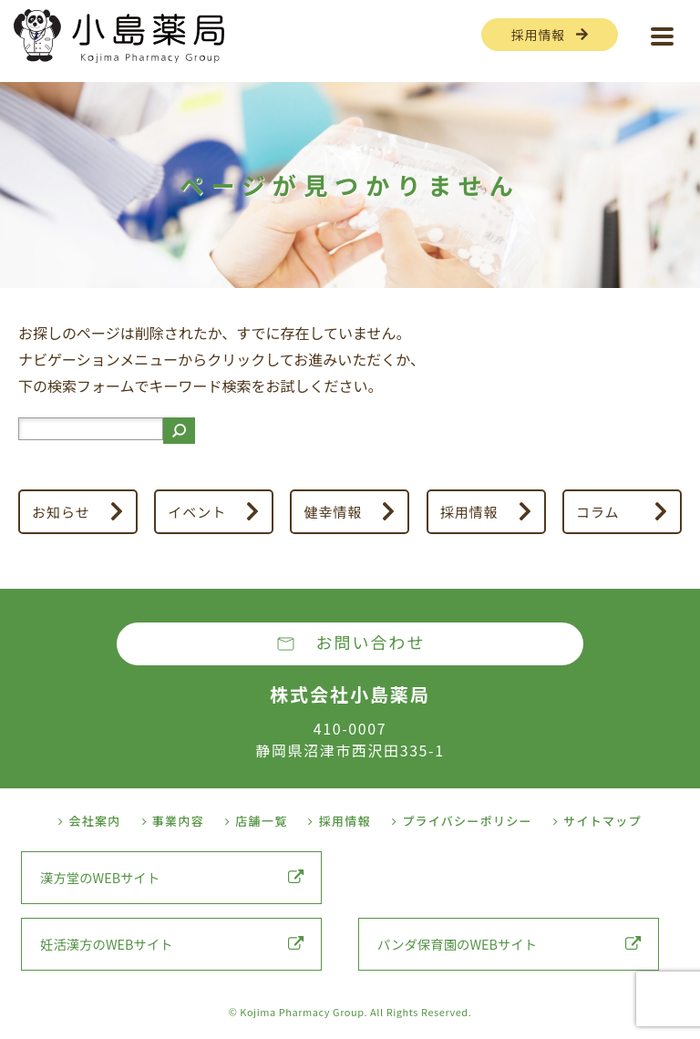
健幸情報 (333, 511)
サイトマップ (597, 820)
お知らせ (61, 511)
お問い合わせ (371, 641)
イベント (197, 511)
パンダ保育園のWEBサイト (509, 943)
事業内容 (173, 820)
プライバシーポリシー (462, 820)
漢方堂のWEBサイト (172, 877)
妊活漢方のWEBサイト (172, 943)
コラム (598, 511)
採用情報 (538, 35)
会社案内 (89, 820)
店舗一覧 (256, 820)
